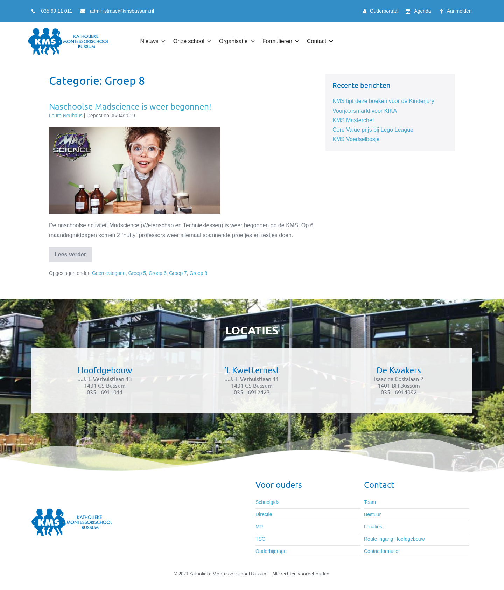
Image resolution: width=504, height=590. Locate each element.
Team (370, 502)
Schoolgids (267, 502)
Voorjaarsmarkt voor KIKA (364, 111)
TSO (260, 539)
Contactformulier (382, 551)
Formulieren (281, 41)
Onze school (192, 41)
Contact (320, 41)
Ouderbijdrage (271, 551)
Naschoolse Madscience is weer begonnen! (130, 106)
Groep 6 (158, 273)
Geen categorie (109, 273)
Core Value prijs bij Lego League (372, 130)
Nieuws (153, 41)
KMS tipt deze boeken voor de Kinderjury (383, 101)
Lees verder (73, 252)
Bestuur (372, 514)
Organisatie (237, 41)
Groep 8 (199, 273)
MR (259, 526)
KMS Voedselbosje (355, 139)
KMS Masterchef (353, 120)
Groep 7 (178, 273)
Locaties (373, 526)
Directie (263, 514)
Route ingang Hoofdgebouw (394, 539)
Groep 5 (137, 273)
